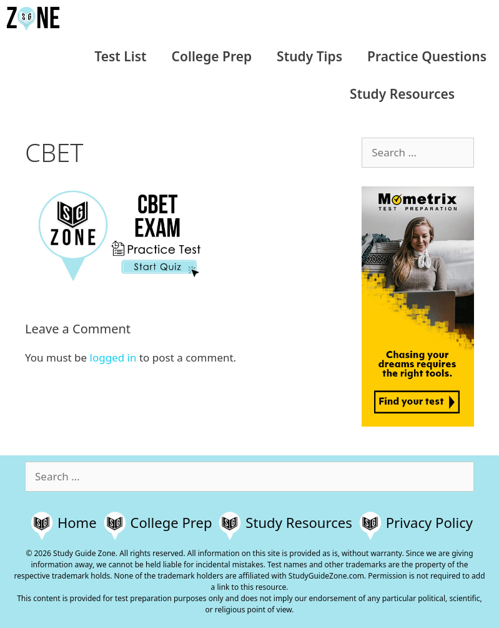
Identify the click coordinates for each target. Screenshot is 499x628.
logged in (113, 357)
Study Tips (309, 56)
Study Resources (402, 94)
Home (77, 522)
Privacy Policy (429, 522)
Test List (120, 56)
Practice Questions (427, 56)
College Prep (212, 56)
